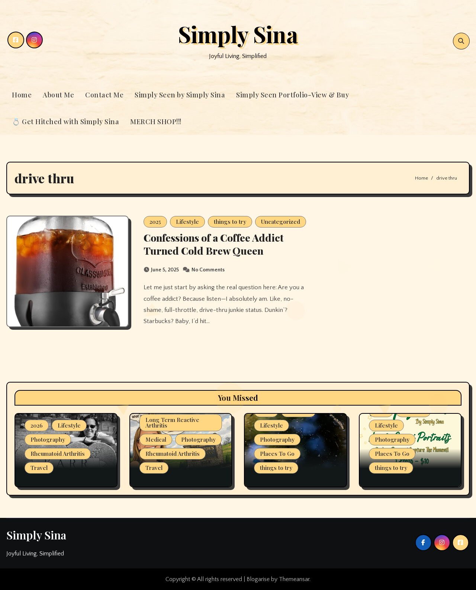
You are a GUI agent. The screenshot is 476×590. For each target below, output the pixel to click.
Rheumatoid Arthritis (57, 453)
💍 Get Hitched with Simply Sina (65, 121)
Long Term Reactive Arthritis (172, 422)
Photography (47, 439)
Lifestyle (187, 221)
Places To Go (277, 453)
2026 (36, 425)
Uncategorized (280, 221)
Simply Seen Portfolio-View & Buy (292, 94)
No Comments (208, 270)
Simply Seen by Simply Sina (180, 94)
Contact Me (104, 94)
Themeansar (294, 579)
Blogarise (258, 579)
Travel (39, 467)
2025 (155, 221)
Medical (155, 439)
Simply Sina (238, 34)
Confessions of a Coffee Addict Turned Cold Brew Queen (214, 244)
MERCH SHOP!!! (155, 121)
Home (22, 94)
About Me (58, 94)
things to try (230, 221)
